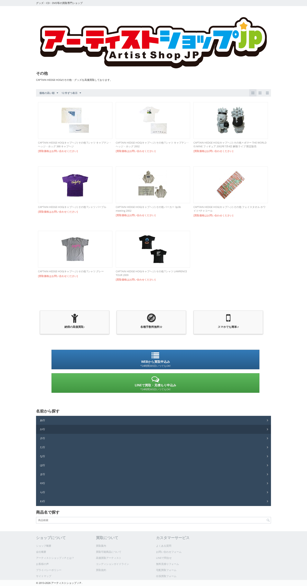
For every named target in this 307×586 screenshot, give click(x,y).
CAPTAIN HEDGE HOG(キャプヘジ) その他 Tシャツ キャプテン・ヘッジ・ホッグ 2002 (152, 144)
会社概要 (41, 552)
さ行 (42, 438)
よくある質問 (163, 545)
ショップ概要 (43, 545)
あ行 (42, 420)
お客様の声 (42, 564)
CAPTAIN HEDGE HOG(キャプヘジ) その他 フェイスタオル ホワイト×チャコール (229, 208)
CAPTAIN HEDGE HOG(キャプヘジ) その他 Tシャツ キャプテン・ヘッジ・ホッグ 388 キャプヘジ (74, 144)
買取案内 (101, 545)
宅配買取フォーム (166, 570)
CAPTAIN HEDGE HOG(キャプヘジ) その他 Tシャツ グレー (71, 271)
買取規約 (101, 570)
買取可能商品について (108, 552)
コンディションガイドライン (112, 564)
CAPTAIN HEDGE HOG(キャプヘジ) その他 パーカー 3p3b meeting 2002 (148, 208)
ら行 (42, 492)
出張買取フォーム (166, 576)
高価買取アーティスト (108, 558)
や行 (42, 483)
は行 (42, 465)
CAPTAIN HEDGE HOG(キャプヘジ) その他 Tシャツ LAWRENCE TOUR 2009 (151, 273)
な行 (42, 456)
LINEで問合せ (164, 558)
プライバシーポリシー (48, 570)
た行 (42, 447)
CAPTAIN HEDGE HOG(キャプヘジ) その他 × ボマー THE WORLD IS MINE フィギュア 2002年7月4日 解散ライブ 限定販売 (229, 144)
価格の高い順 (48, 93)
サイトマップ (43, 576)
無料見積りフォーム (167, 564)
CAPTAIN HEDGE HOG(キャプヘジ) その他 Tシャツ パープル (72, 207)
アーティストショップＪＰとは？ (55, 558)
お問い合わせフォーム (168, 552)
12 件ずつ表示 (71, 93)
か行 (42, 429)
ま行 (42, 474)
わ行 (42, 501)
